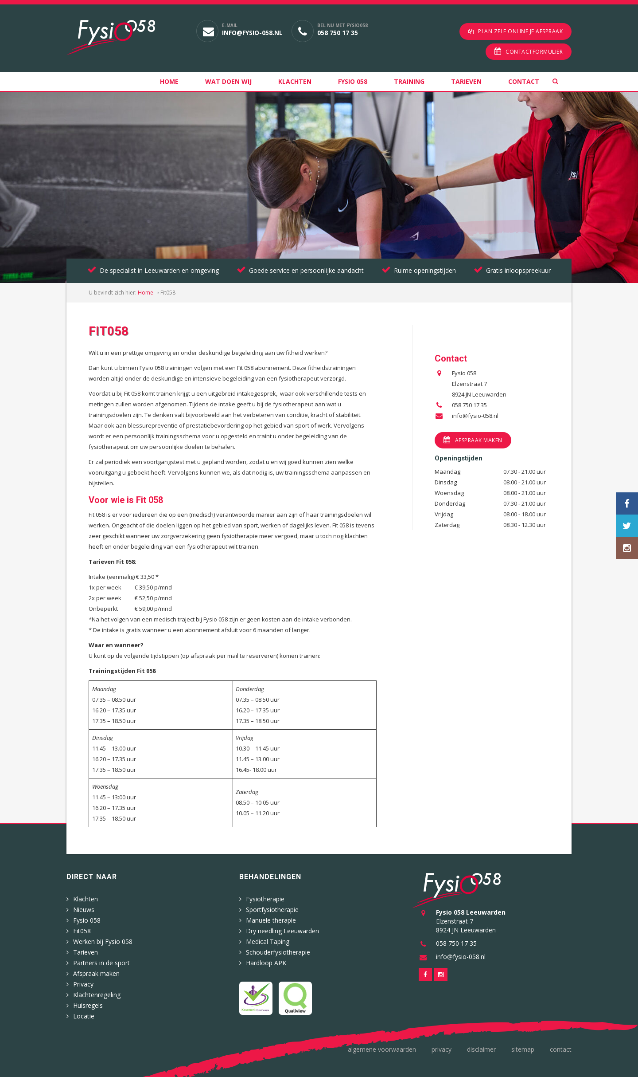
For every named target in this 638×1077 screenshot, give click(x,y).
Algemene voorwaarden (382, 1049)
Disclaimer (481, 1049)
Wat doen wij (228, 81)
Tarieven (466, 81)
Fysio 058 (352, 81)
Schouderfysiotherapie (278, 952)
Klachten (294, 81)
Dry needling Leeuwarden (282, 931)
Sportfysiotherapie (272, 909)
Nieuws (83, 909)
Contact (523, 81)
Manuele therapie (271, 920)
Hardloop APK (266, 963)
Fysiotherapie (265, 899)
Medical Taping (267, 941)
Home (169, 81)
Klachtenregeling (97, 995)
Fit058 (82, 931)
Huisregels (88, 1005)
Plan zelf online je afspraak (520, 31)
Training (409, 81)
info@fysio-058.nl (252, 32)
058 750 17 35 (337, 32)
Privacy (83, 984)
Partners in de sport (101, 963)
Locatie (83, 1016)
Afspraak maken (478, 440)
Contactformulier (534, 51)
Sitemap (522, 1049)
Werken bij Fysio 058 (102, 941)
